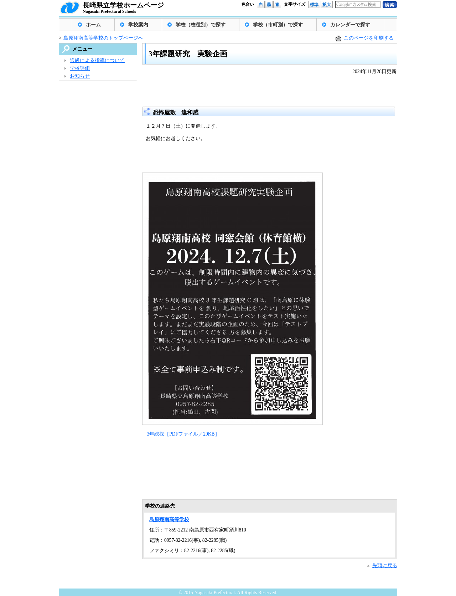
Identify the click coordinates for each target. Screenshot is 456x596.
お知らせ (80, 76)
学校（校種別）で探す (201, 24)
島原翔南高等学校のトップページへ (103, 38)
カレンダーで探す (350, 24)
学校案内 (138, 24)
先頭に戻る (384, 565)
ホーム (93, 24)
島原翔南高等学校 (169, 519)
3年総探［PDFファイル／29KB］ (183, 434)
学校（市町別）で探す (278, 24)
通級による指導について (97, 60)
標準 (314, 4)
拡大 (326, 4)
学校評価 (80, 68)
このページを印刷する (369, 38)
